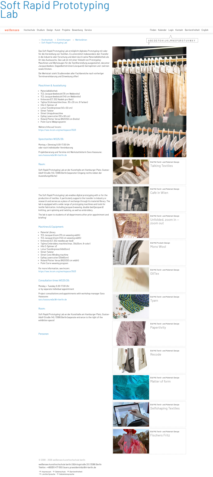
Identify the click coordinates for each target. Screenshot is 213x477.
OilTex (154, 273)
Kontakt (179, 30)
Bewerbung (77, 30)
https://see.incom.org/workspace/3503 (57, 130)
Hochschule (29, 30)
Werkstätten (81, 39)
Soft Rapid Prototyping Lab (54, 42)
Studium (41, 30)
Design (50, 30)
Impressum (45, 471)
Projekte (66, 30)
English (205, 30)
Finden (153, 30)
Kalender (162, 30)
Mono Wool (158, 246)
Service (88, 30)
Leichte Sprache (47, 474)
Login (171, 30)
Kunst (57, 30)
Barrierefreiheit (192, 30)
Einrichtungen (64, 39)
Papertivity (158, 327)
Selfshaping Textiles (165, 408)
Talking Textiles (161, 165)
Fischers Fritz (160, 435)
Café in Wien (159, 192)
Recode (155, 354)
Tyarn (154, 300)
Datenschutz (59, 471)
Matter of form (160, 381)
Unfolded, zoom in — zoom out (164, 221)
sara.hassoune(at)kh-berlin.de (52, 155)
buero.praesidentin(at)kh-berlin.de (80, 467)
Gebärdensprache (65, 474)
